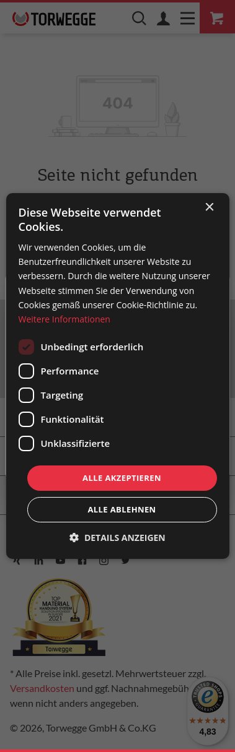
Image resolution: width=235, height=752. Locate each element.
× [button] (209, 207)
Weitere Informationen (64, 319)
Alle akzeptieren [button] (121, 477)
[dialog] (117, 376)
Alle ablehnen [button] (121, 509)
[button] (117, 537)
